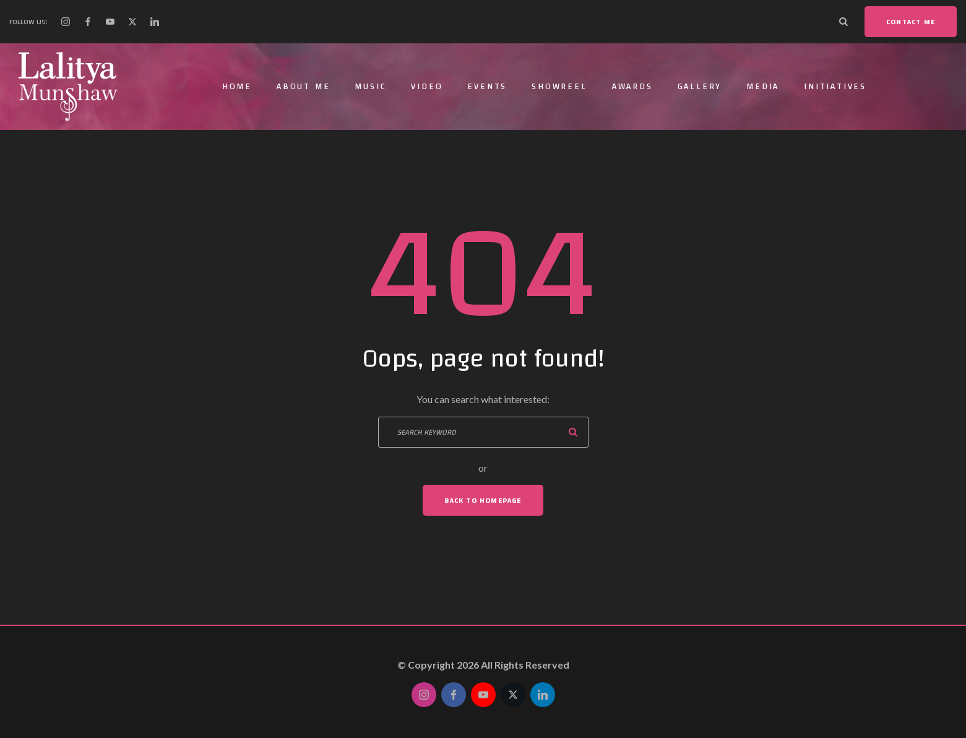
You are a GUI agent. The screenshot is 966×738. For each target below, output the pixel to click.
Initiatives (835, 87)
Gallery (700, 87)
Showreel (559, 87)
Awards (632, 87)
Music (370, 87)
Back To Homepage (482, 500)
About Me (303, 87)
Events (487, 87)
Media (762, 87)
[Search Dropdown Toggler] (843, 21)
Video (426, 87)
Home (237, 87)
